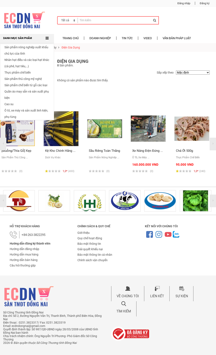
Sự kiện (182, 296)
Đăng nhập (183, 3)
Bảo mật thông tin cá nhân (94, 254)
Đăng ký (204, 3)
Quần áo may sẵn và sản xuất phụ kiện (26, 95)
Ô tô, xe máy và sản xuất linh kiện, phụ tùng (26, 113)
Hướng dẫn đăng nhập (24, 249)
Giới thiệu (83, 232)
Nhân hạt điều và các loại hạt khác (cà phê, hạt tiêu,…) (26, 63)
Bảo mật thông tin (89, 243)
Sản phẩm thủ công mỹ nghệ (23, 79)
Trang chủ (70, 38)
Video (147, 38)
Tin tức (127, 38)
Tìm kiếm (123, 311)
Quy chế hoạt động (89, 238)
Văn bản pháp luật (177, 38)
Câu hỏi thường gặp (23, 265)
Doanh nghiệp (100, 38)
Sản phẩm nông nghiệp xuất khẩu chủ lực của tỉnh (26, 50)
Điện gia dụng (71, 47)
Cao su (9, 104)
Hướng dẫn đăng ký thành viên (30, 243)
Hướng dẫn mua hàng (24, 254)
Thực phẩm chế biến (17, 72)
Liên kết (157, 296)
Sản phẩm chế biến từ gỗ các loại (25, 85)
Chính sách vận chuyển (92, 260)
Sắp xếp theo (165, 72)
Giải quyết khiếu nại (90, 249)
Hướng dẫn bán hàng (24, 260)
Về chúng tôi (128, 296)
